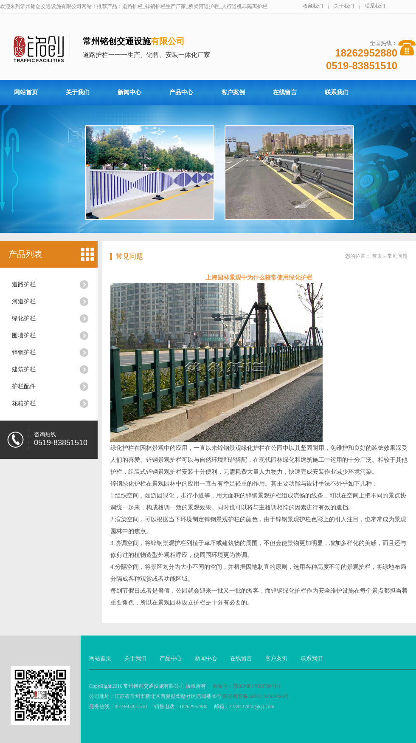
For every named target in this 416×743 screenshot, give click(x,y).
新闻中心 (129, 92)
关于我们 (344, 6)
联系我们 (375, 6)
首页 (377, 256)
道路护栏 (24, 284)
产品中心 (181, 92)
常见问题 (129, 256)
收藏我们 (313, 6)
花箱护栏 (24, 403)
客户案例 (233, 92)
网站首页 (26, 92)
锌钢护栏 (24, 352)
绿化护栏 (24, 318)
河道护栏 (24, 301)
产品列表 (25, 254)
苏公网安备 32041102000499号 (255, 696)
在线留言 (285, 92)
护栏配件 (24, 386)
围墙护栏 (24, 335)
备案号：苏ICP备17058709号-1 (247, 686)
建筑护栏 (24, 369)
